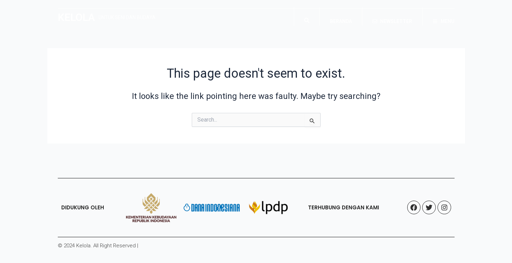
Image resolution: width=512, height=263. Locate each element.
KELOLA (76, 17)
